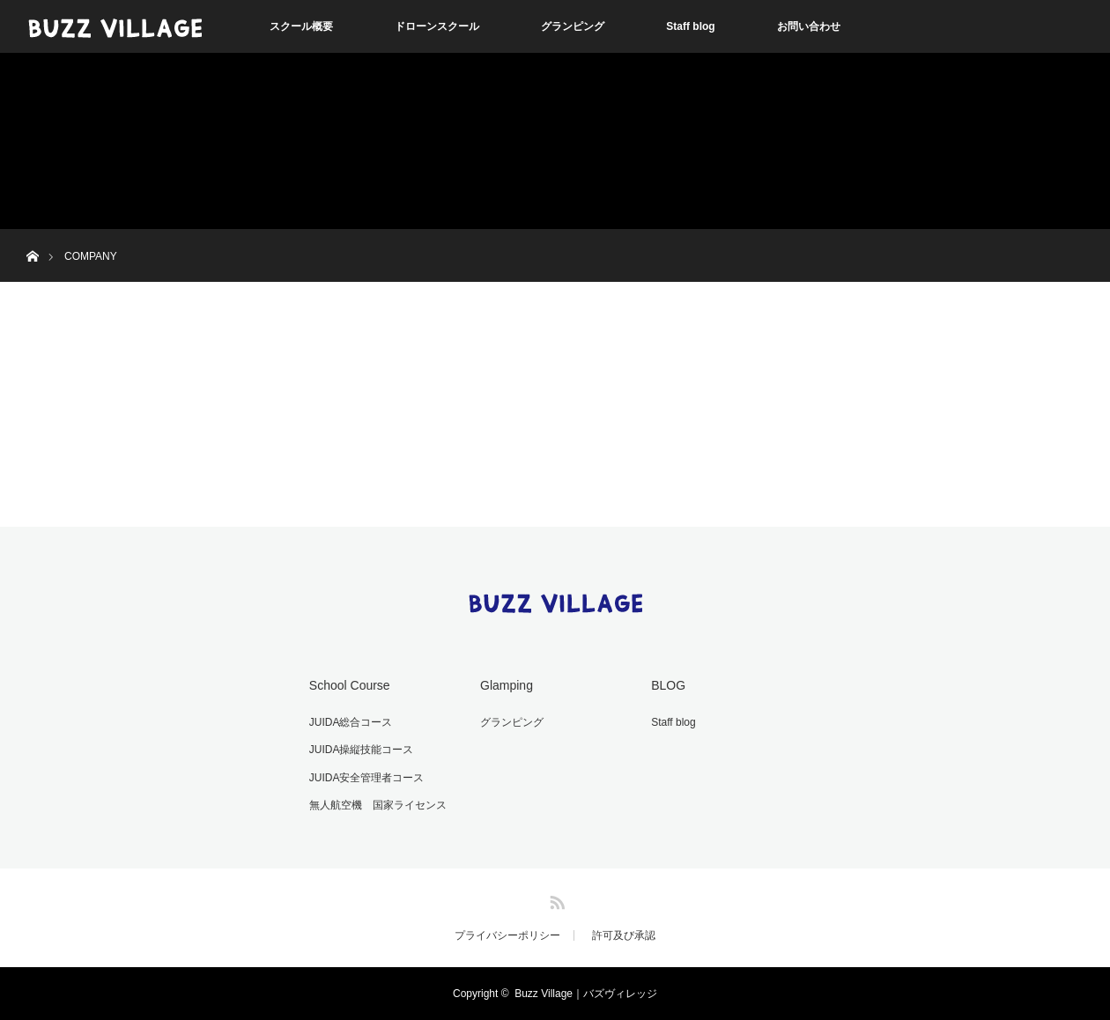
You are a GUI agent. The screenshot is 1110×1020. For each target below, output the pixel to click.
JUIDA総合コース (351, 722)
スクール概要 (301, 26)
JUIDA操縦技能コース (361, 749)
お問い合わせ (808, 26)
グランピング (572, 26)
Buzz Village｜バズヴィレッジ (585, 993)
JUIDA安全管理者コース (367, 778)
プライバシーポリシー (507, 935)
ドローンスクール (437, 26)
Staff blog (690, 26)
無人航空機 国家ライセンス (378, 805)
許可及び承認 (623, 935)
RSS (555, 899)
